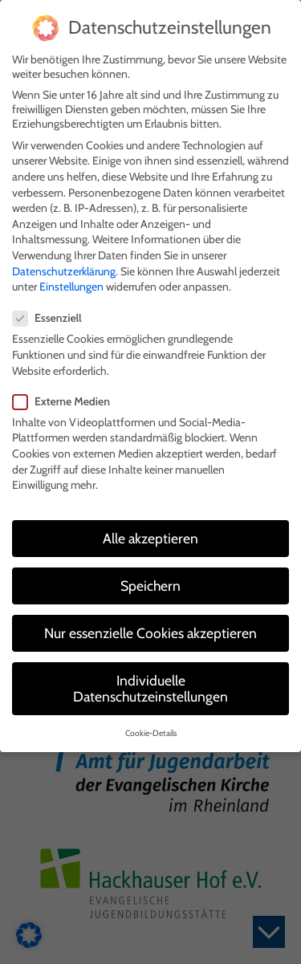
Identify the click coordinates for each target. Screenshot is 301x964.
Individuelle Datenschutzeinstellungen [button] (150, 681)
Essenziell (52, 310)
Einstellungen (71, 278)
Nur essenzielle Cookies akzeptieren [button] (150, 624)
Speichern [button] (150, 577)
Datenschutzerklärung (64, 263)
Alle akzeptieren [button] (150, 530)
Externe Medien (66, 393)
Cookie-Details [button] (151, 726)
